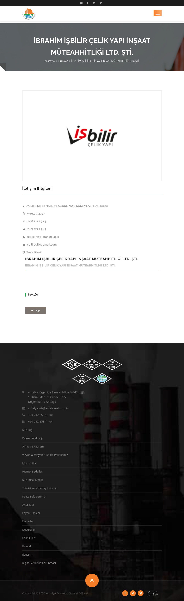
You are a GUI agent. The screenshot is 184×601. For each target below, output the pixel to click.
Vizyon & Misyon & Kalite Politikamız (45, 455)
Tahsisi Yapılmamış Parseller (40, 488)
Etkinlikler (28, 538)
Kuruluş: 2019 (34, 213)
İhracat (26, 546)
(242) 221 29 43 (34, 221)
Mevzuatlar (29, 463)
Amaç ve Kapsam (33, 446)
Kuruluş (27, 430)
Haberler (27, 521)
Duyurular (28, 529)
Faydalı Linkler (31, 513)
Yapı (35, 310)
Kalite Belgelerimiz (34, 496)
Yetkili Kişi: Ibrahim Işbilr (41, 236)
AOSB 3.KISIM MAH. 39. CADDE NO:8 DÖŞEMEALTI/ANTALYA (65, 205)
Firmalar (63, 61)
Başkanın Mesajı (32, 438)
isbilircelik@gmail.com (40, 244)
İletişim (26, 554)
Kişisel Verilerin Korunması (39, 563)
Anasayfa (50, 61)
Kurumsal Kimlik (32, 480)
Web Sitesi (32, 252)
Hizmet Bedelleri (32, 471)
